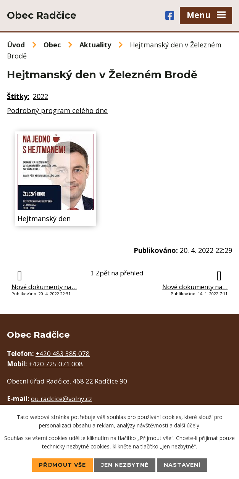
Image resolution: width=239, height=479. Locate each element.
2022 (40, 96)
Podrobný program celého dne (57, 110)
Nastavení (182, 464)
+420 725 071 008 (56, 363)
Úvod (16, 44)
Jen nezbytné (125, 464)
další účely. (187, 425)
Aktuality (95, 44)
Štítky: (18, 96)
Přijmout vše (62, 464)
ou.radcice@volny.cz (61, 398)
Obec (52, 44)
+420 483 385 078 (63, 353)
